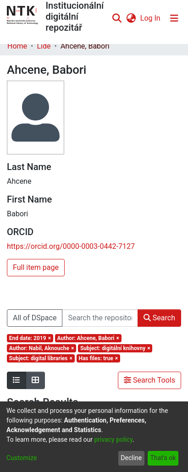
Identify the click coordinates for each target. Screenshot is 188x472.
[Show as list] (16, 380)
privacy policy (113, 439)
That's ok (163, 457)
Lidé (43, 46)
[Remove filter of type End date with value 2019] (30, 338)
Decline (131, 457)
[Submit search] (117, 18)
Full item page (36, 267)
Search (159, 317)
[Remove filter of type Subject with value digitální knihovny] (115, 348)
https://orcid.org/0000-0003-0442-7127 (71, 246)
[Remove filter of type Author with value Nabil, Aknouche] (41, 348)
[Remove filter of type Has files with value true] (98, 358)
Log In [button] (150, 18)
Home (17, 46)
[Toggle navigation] (174, 18)
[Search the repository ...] (100, 318)
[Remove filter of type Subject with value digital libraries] (41, 358)
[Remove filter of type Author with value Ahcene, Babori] (88, 338)
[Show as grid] (35, 380)
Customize (21, 457)
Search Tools (149, 380)
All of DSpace (34, 317)
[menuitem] (131, 18)
